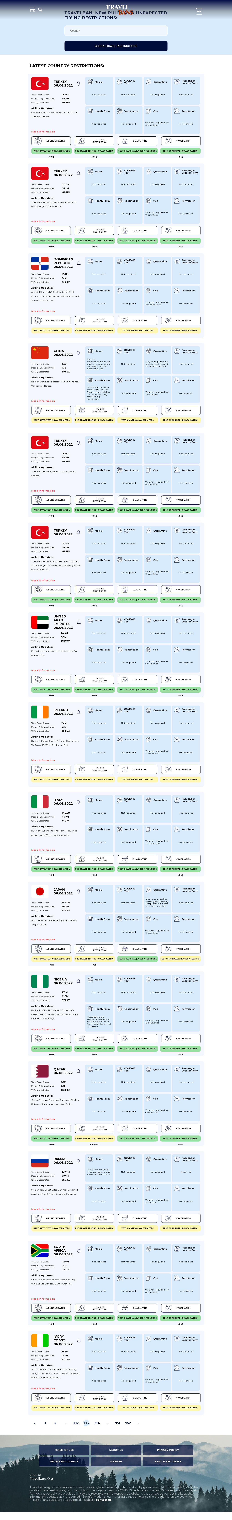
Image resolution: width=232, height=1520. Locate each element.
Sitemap (116, 1469)
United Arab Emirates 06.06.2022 (63, 625)
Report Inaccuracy (64, 1469)
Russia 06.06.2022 (63, 1167)
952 (128, 1431)
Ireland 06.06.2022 (63, 716)
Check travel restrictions (116, 46)
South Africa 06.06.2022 (63, 1257)
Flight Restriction (92, 141)
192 (76, 1431)
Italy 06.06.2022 (63, 806)
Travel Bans (119, 10)
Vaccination (177, 141)
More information (43, 131)
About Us (116, 1458)
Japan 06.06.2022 (63, 896)
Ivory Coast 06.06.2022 (63, 1348)
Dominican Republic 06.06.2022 (63, 264)
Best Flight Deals (168, 1469)
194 (97, 1431)
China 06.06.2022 (63, 354)
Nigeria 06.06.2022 (63, 987)
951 (117, 1431)
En (199, 11)
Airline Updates (50, 141)
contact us (104, 1508)
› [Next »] (138, 1431)
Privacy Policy (168, 1458)
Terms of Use (64, 1458)
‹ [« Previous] (34, 1431)
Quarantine (133, 141)
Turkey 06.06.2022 (63, 83)
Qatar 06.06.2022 (63, 1077)
